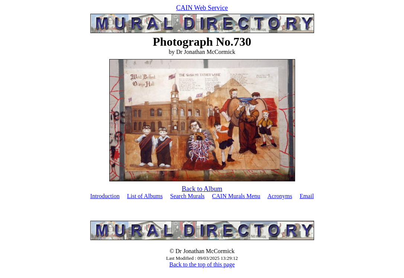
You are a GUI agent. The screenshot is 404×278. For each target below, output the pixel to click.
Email (307, 196)
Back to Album (202, 189)
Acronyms (279, 196)
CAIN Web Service (202, 8)
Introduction (105, 196)
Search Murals (187, 196)
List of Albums (145, 196)
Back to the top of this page (202, 264)
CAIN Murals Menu (236, 196)
